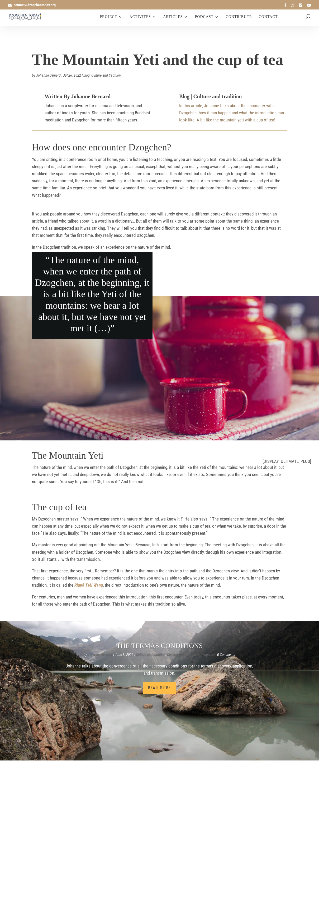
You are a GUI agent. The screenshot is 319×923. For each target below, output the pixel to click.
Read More (159, 687)
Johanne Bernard (48, 75)
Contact (268, 17)
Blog (86, 75)
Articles (173, 17)
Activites (140, 17)
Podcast (204, 17)
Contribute (239, 17)
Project (108, 17)
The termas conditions (159, 646)
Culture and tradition (106, 75)
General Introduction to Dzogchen (191, 654)
